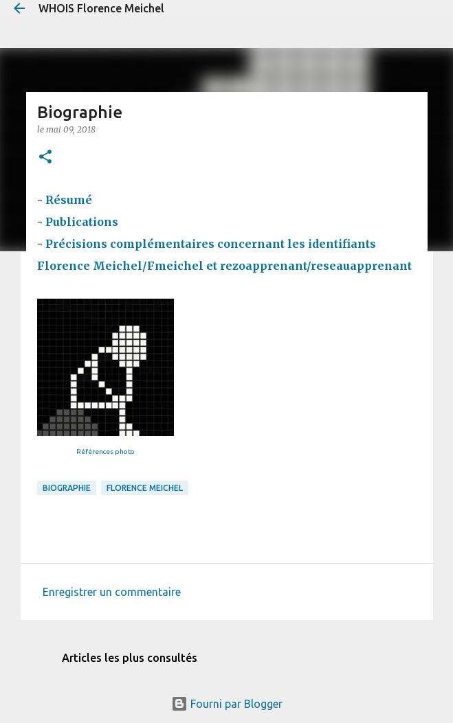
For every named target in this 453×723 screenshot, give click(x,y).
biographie (67, 487)
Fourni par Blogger (227, 704)
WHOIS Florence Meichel (101, 8)
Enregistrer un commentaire (112, 592)
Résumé (68, 200)
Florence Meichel (145, 487)
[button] (45, 157)
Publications (83, 222)
